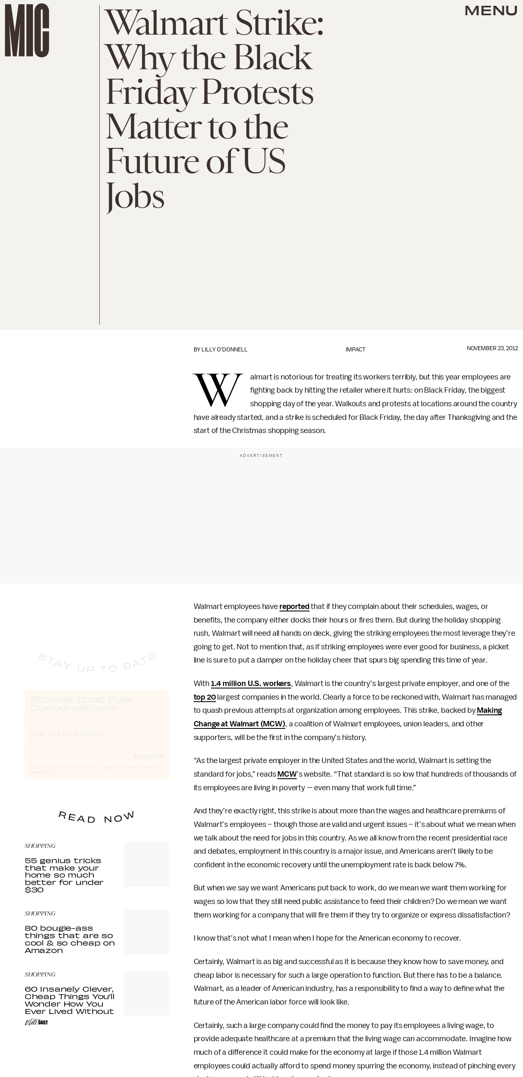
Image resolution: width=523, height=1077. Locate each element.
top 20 (205, 697)
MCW (287, 774)
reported (294, 606)
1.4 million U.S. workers (251, 683)
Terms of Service (140, 775)
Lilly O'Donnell (225, 350)
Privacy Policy (42, 779)
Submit (149, 763)
